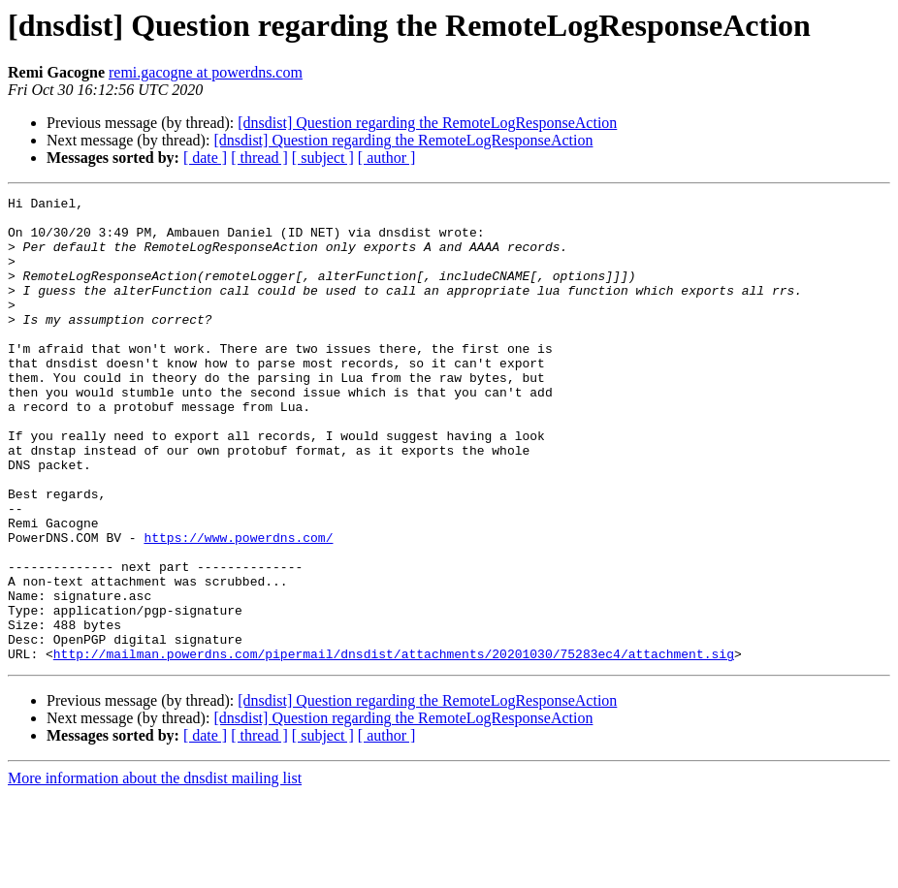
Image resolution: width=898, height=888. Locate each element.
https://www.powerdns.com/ (238, 607)
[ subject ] (323, 157)
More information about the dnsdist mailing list (155, 871)
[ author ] (387, 157)
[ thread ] (259, 157)
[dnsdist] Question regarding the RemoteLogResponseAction (427, 122)
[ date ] (205, 157)
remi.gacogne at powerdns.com (206, 72)
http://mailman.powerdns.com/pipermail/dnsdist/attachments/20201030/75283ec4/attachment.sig (393, 746)
